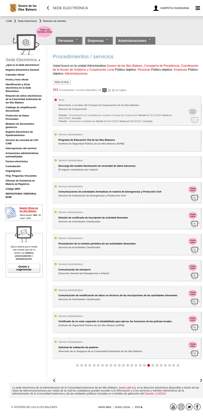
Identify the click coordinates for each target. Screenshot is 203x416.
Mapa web (104, 407)
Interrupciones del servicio (21, 148)
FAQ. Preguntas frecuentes (21, 175)
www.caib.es (127, 387)
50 (113, 90)
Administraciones (132, 41)
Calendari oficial (15, 74)
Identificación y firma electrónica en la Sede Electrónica (18, 88)
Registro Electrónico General (22, 69)
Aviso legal (123, 407)
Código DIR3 (13, 188)
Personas (66, 41)
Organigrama (13, 171)
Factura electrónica (17, 161)
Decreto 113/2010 (155, 393)
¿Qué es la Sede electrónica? (22, 65)
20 (109, 90)
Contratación (13, 166)
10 (104, 90)
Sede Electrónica (21, 59)
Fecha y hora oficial (17, 79)
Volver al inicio (62, 82)
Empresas (96, 41)
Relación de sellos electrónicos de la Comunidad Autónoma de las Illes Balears (24, 99)
